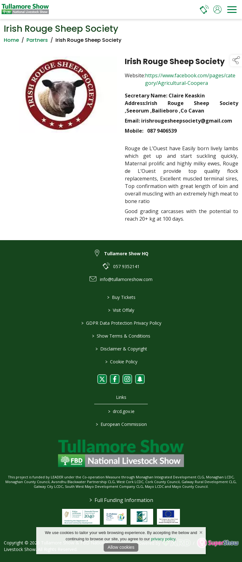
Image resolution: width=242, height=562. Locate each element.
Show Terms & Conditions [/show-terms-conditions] (121, 335)
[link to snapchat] (140, 379)
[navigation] (232, 9)
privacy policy (163, 539)
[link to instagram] (127, 379)
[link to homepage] (25, 9)
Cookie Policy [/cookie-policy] (121, 361)
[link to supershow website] (217, 543)
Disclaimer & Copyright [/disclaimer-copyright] (121, 348)
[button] (236, 60)
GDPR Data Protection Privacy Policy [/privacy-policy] (121, 323)
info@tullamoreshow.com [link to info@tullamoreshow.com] (126, 279)
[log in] (217, 9)
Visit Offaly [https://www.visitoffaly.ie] (121, 310)
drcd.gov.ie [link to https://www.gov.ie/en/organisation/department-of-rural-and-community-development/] (121, 411)
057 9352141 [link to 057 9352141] (126, 266)
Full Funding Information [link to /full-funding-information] (121, 500)
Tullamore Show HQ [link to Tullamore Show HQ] (126, 253)
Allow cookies (121, 547)
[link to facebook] (114, 379)
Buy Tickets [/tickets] (121, 297)
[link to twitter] (102, 379)
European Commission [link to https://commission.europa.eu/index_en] (121, 424)
